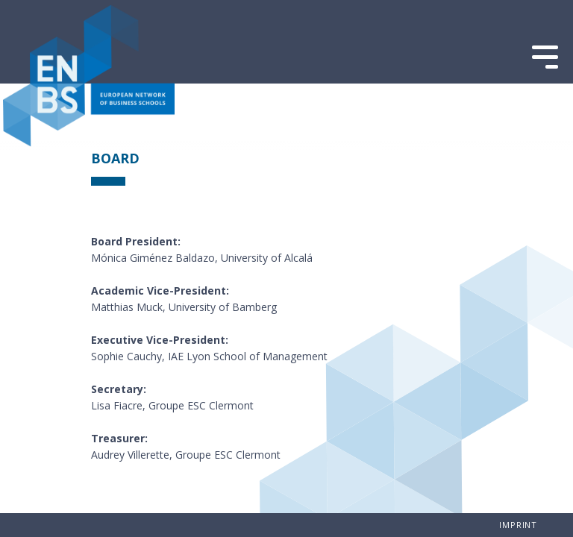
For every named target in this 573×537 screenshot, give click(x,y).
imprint (518, 524)
